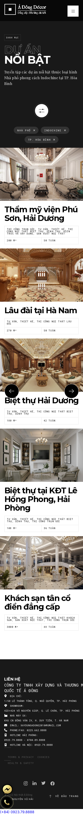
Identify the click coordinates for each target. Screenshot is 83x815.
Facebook (52, 783)
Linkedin (35, 783)
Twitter (43, 783)
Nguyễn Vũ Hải (22, 799)
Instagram (26, 783)
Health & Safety (21, 763)
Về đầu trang (64, 796)
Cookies (43, 757)
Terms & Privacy (21, 757)
